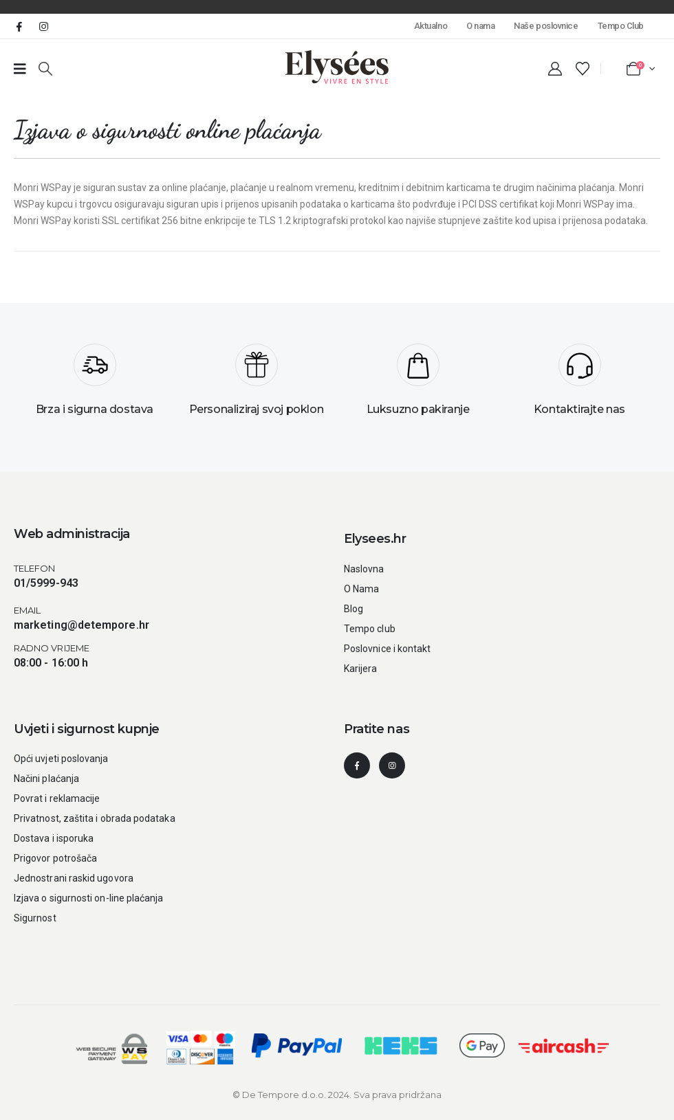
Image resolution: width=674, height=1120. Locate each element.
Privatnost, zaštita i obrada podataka (94, 818)
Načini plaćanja (46, 778)
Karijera (361, 668)
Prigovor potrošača (55, 858)
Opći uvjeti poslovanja (61, 758)
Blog (353, 608)
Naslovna (364, 568)
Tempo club (369, 628)
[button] (45, 68)
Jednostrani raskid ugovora (73, 878)
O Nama (361, 588)
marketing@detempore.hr (81, 624)
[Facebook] (19, 26)
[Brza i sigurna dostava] (94, 385)
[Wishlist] (582, 68)
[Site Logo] (337, 67)
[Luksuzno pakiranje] (418, 385)
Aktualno (430, 26)
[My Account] (555, 68)
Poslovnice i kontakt (387, 648)
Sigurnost (35, 917)
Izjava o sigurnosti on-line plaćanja (89, 898)
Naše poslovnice (546, 26)
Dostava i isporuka (54, 838)
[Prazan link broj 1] (20, 69)
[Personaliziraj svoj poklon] (256, 385)
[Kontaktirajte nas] (579, 385)
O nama (480, 26)
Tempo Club (621, 26)
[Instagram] (43, 26)
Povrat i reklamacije (57, 798)
